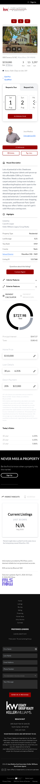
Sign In (31, 2)
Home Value (20, 616)
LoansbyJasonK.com (20, 634)
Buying (20, 607)
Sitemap (34, 781)
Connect (20, 623)
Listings (20, 604)
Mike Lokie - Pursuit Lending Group (20, 639)
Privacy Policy (7, 781)
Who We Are (20, 619)
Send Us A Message (20, 695)
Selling (20, 610)
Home (20, 601)
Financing (20, 613)
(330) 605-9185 (20, 730)
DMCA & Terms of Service (22, 781)
